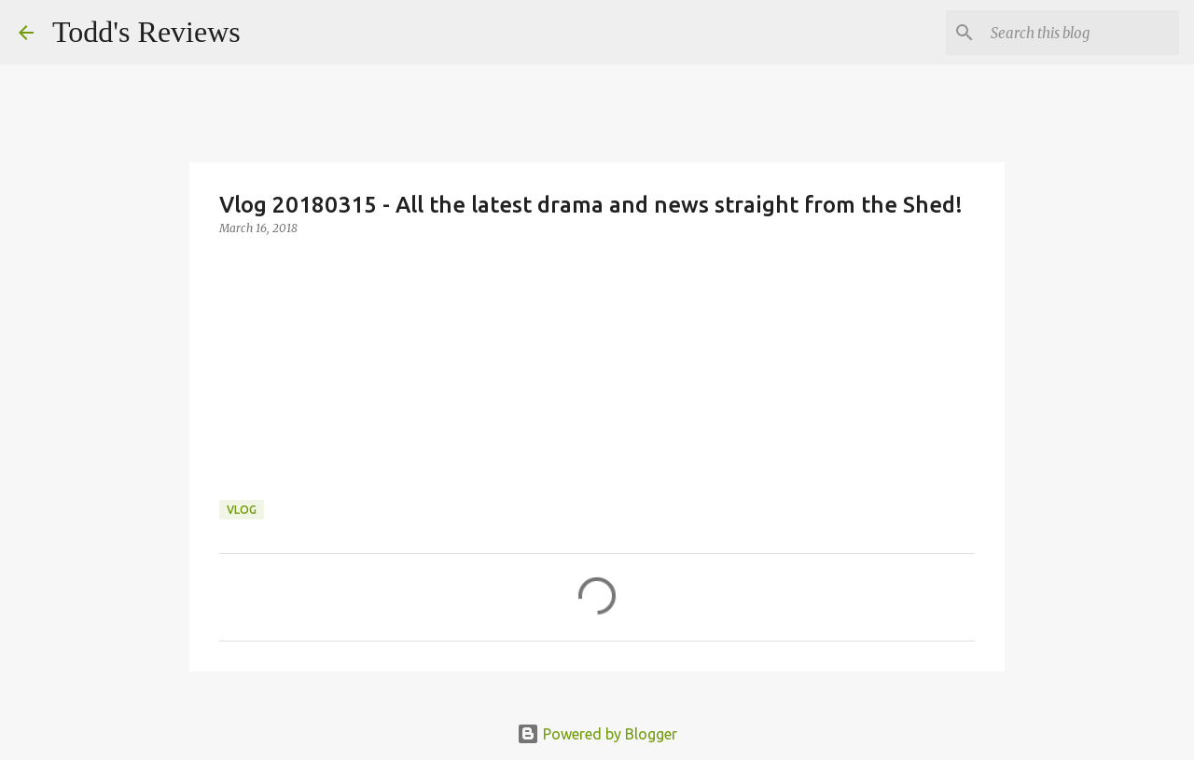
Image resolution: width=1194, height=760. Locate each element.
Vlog (242, 510)
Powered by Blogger (597, 733)
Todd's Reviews (146, 31)
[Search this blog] (1081, 32)
